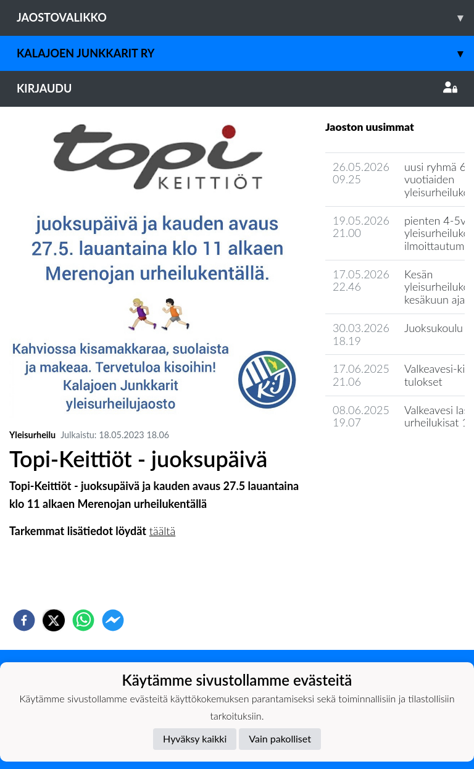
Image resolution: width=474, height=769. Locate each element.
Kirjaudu (237, 88)
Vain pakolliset (280, 738)
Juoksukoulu (433, 328)
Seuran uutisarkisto (380, 457)
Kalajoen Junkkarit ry (245, 53)
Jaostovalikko (245, 17)
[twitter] (54, 620)
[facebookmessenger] (113, 620)
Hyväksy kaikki (195, 738)
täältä (162, 531)
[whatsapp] (83, 620)
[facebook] (24, 620)
